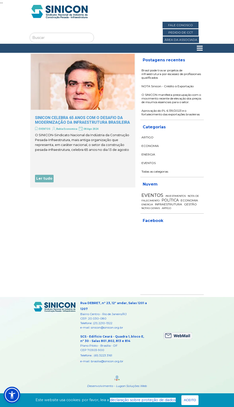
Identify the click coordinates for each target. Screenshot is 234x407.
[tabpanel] (114, 332)
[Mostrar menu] (199, 48)
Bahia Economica (66, 129)
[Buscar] (62, 38)
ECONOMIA (150, 146)
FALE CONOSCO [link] (180, 25)
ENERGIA (148, 154)
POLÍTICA (170, 200)
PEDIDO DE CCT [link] (180, 32)
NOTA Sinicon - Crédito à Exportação (167, 86)
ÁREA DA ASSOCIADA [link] (180, 40)
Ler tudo (44, 178)
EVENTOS (44, 129)
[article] (82, 120)
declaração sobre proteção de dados (143, 400)
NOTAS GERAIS (150, 208)
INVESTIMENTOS (175, 196)
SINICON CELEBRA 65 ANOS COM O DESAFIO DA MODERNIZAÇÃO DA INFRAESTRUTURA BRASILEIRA (82, 120)
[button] (12, 395)
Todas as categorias (154, 171)
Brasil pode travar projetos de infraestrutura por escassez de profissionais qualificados (171, 73)
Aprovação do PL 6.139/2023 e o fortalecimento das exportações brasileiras (170, 112)
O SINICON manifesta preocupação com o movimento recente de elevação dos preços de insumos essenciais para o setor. (171, 98)
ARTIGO (147, 137)
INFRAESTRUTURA (168, 204)
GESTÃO (190, 204)
